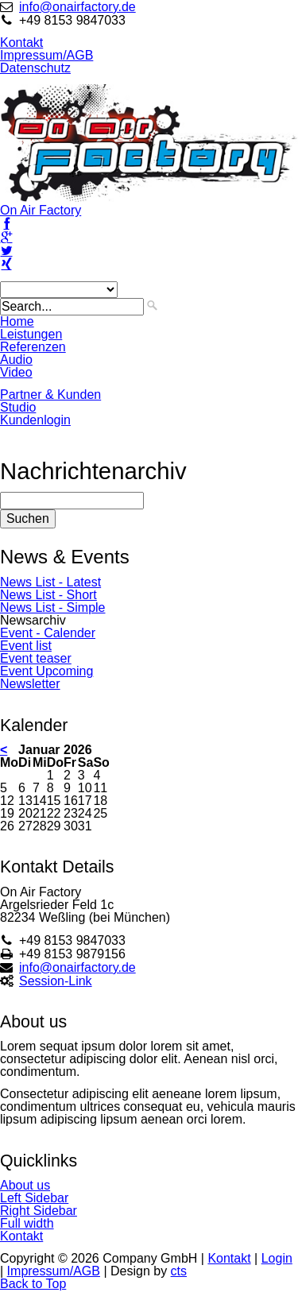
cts (179, 1271)
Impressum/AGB (46, 55)
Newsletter (30, 684)
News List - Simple (52, 607)
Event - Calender (47, 633)
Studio (18, 407)
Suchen (27, 518)
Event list (26, 645)
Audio (16, 359)
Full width (27, 1223)
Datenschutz (35, 68)
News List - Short (48, 595)
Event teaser (36, 658)
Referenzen (33, 347)
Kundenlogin (35, 420)
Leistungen (31, 334)
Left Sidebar (34, 1198)
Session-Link (55, 981)
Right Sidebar (38, 1210)
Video (16, 372)
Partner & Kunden (50, 394)
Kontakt (21, 42)
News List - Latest (50, 582)
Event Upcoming (46, 671)
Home (17, 321)
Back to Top (33, 1283)
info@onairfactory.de (77, 7)
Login (276, 1258)
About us (25, 1185)
